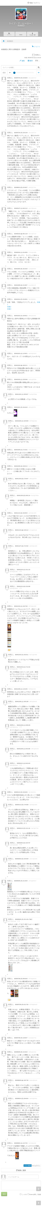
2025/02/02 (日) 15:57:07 (23, 843)
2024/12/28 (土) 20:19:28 (23, 748)
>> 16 (9, 422)
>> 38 (11, 830)
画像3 (9, 309)
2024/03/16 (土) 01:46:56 (20, 252)
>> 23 (9, 532)
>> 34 (20, 727)
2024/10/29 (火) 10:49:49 (21, 421)
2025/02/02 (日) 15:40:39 (21, 858)
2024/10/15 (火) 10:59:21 (20, 315)
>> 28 (20, 668)
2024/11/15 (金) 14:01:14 (21, 530)
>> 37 (9, 806)
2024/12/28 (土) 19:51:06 (21, 701)
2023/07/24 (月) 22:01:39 (20, 132)
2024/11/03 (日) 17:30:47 (21, 478)
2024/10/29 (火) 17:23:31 (20, 449)
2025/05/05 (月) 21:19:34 (20, 880)
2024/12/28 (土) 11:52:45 (20, 689)
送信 (4, 1194)
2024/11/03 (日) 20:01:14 (23, 495)
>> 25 (20, 571)
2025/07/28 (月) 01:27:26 (21, 1004)
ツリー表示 (27, 1165)
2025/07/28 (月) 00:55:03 (20, 978)
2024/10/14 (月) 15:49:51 (20, 299)
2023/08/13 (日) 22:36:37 (20, 187)
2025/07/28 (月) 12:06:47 (20, 1037)
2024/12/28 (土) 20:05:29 (23, 725)
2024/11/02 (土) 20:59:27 (21, 394)
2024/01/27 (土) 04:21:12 (20, 208)
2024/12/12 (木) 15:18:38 (23, 586)
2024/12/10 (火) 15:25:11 (21, 654)
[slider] (14, 73)
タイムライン (36, 1165)
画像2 (9, 307)
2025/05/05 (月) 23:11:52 (22, 919)
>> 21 (11, 497)
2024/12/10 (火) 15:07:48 (20, 606)
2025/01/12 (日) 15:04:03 (20, 792)
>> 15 (9, 396)
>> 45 (9, 1006)
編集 (22, 61)
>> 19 (9, 480)
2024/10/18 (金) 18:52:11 (20, 365)
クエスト (36, 46)
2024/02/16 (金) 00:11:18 (20, 233)
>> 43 (18, 921)
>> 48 (9, 1082)
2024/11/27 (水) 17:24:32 (21, 546)
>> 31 (9, 703)
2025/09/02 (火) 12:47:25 (20, 1143)
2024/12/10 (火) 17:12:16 (23, 667)
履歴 (30, 61)
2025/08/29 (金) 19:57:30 (21, 1080)
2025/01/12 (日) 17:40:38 (21, 804)
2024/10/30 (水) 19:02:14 (20, 466)
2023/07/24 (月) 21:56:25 (20, 78)
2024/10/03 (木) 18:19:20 (20, 268)
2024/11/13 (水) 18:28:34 (20, 513)
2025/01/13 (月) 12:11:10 (23, 828)
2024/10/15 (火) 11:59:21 (20, 353)
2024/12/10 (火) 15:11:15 (23, 569)
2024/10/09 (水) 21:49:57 (20, 285)
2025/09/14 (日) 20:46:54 (21, 1098)
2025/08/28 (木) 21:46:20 (20, 1052)
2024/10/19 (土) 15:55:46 (20, 379)
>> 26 (9, 656)
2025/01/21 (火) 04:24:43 (23, 763)
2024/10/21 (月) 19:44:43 (20, 407)
